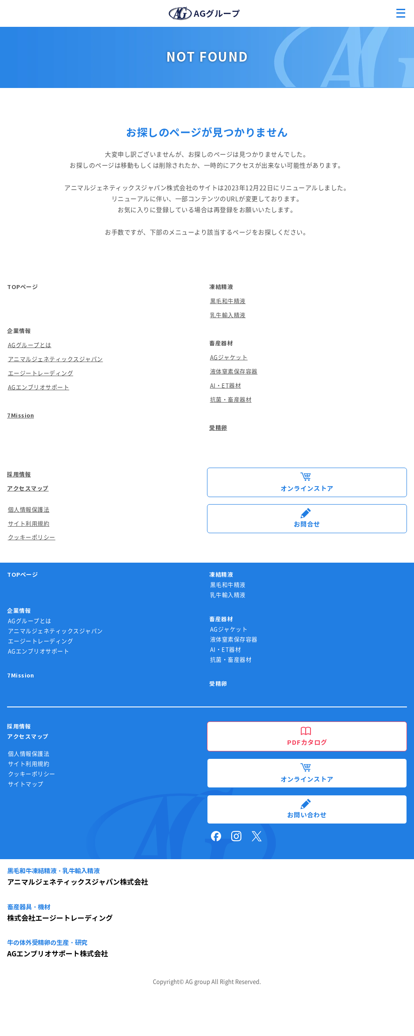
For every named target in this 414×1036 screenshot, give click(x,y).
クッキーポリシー (31, 537)
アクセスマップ (28, 488)
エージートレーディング (41, 373)
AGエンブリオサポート (39, 387)
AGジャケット (229, 357)
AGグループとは (30, 345)
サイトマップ (26, 784)
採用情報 (19, 474)
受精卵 (218, 428)
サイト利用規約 (29, 524)
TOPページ (22, 287)
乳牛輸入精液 (228, 315)
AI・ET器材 (225, 385)
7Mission (20, 415)
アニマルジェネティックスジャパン (55, 359)
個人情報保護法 (29, 510)
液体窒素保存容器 (234, 371)
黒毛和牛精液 (228, 301)
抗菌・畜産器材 (231, 400)
